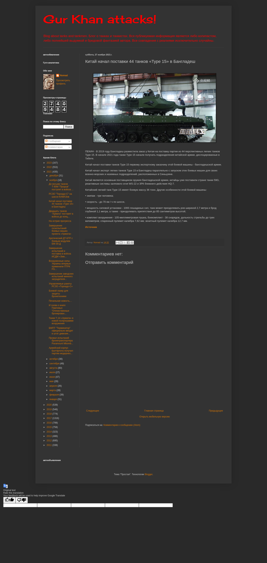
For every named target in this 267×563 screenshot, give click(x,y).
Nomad (64, 75)
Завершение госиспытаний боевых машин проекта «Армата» (60, 229)
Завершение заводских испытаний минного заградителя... (61, 276)
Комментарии (54, 147)
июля (52, 372)
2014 (49, 431)
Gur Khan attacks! (99, 19)
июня (52, 377)
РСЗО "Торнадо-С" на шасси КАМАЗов (60, 195)
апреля (53, 386)
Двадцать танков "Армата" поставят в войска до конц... (61, 214)
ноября (53, 180)
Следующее (92, 410)
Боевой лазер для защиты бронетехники (58, 293)
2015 (49, 427)
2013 (49, 436)
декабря (54, 175)
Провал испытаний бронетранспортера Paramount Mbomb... (61, 341)
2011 (49, 445)
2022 (49, 167)
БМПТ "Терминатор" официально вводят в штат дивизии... (61, 331)
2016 (49, 422)
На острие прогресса (60, 221)
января (53, 399)
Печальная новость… (60, 301)
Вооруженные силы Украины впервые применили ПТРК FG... (60, 265)
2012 (49, 440)
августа (53, 368)
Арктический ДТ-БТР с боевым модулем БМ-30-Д (61, 241)
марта (53, 390)
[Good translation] (9, 500)
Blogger (148, 474)
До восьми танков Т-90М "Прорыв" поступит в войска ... (61, 187)
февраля (54, 394)
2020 (49, 404)
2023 (49, 162)
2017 (49, 418)
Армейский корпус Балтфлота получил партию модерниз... (61, 351)
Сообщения (53, 141)
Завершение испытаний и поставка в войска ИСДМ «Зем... (60, 252)
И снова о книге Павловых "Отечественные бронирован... (59, 309)
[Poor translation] (22, 500)
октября (53, 359)
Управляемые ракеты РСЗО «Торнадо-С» (61, 285)
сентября (54, 363)
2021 (49, 171)
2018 (49, 413)
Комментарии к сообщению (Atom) (121, 425)
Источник (91, 227)
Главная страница (154, 410)
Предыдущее (216, 410)
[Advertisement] (176, 378)
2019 (49, 409)
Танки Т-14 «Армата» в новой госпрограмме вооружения (61, 321)
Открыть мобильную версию (154, 416)
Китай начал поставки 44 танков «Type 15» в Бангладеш (61, 204)
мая (51, 381)
